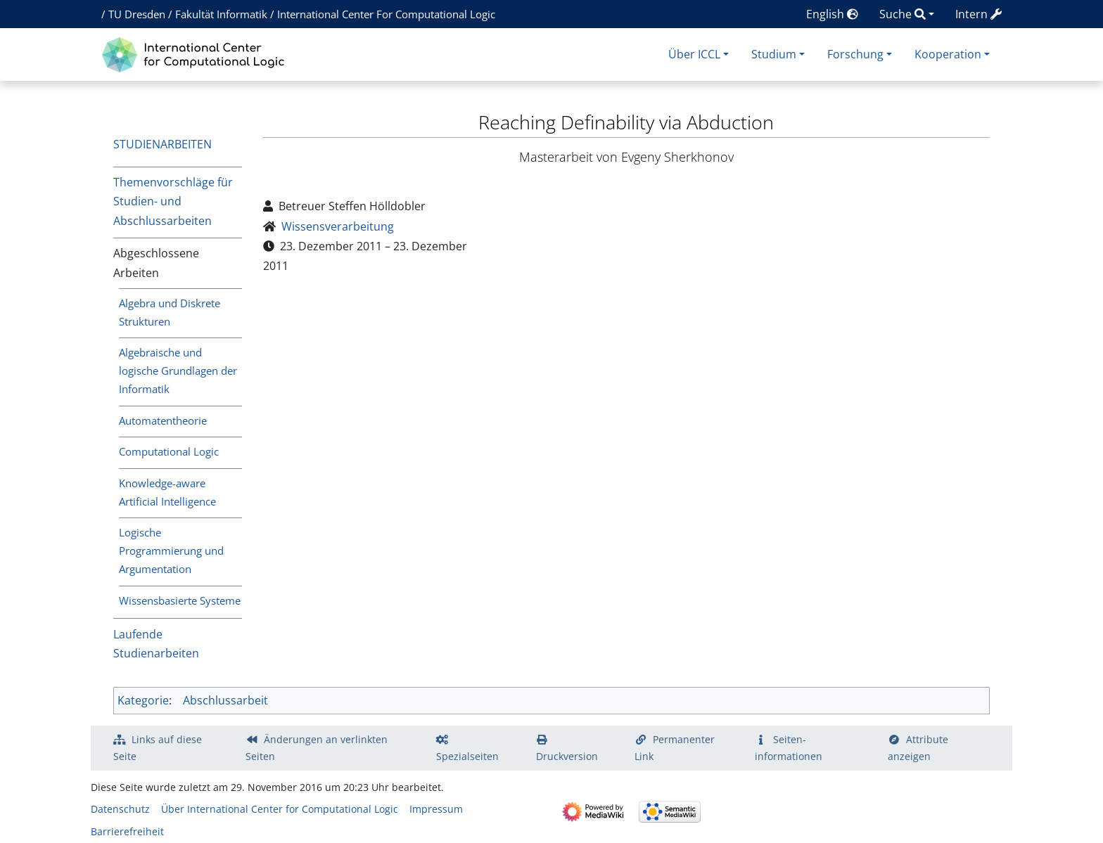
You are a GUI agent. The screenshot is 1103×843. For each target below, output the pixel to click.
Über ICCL (694, 54)
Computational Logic (169, 451)
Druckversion (567, 756)
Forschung (855, 54)
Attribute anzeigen (918, 748)
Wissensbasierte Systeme (180, 600)
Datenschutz (120, 809)
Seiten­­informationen (788, 748)
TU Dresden (136, 14)
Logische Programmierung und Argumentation (171, 550)
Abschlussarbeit (225, 700)
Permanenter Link (675, 748)
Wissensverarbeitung (337, 226)
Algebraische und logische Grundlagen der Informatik (178, 370)
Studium (773, 54)
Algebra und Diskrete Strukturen (169, 312)
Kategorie (143, 700)
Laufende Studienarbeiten (156, 643)
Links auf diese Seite (157, 748)
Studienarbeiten (162, 144)
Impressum (436, 809)
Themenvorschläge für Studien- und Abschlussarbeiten (173, 201)
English (832, 14)
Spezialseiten (467, 756)
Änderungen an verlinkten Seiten (317, 748)
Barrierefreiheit (127, 831)
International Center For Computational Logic (386, 14)
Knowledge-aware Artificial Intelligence (167, 492)
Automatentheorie (163, 420)
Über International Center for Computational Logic (279, 809)
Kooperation (947, 54)
